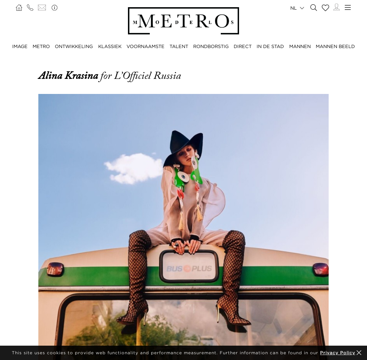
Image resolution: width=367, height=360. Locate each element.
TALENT (179, 46)
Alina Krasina (69, 75)
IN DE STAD (270, 46)
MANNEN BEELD (335, 46)
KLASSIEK (109, 46)
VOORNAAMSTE (146, 46)
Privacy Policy (337, 352)
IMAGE (20, 46)
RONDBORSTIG (211, 46)
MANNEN (300, 46)
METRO (41, 46)
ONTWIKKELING (74, 46)
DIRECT (243, 46)
